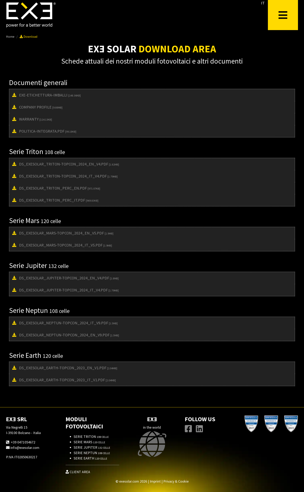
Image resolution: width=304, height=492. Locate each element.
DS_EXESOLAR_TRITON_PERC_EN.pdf (59, 188)
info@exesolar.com (24, 447)
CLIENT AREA (78, 472)
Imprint (155, 481)
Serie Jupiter (92, 447)
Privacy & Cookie (176, 481)
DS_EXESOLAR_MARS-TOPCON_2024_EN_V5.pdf (66, 232)
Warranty (35, 119)
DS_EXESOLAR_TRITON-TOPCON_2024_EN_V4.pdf (69, 163)
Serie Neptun (92, 452)
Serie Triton (91, 436)
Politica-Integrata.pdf (47, 131)
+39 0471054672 (23, 442)
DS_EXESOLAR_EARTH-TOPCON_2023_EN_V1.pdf (68, 367)
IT (263, 2)
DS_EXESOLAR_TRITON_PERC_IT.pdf (58, 200)
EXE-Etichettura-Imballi (50, 94)
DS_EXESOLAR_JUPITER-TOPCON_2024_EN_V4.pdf (69, 277)
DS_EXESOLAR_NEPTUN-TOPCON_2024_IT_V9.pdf (68, 322)
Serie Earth (90, 458)
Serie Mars (89, 442)
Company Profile (40, 107)
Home (10, 36)
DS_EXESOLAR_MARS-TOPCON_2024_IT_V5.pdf (65, 245)
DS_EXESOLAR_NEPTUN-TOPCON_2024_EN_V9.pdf (69, 334)
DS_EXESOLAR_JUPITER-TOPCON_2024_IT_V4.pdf (69, 289)
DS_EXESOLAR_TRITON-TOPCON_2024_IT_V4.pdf (68, 176)
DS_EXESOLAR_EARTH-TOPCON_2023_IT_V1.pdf (67, 379)
